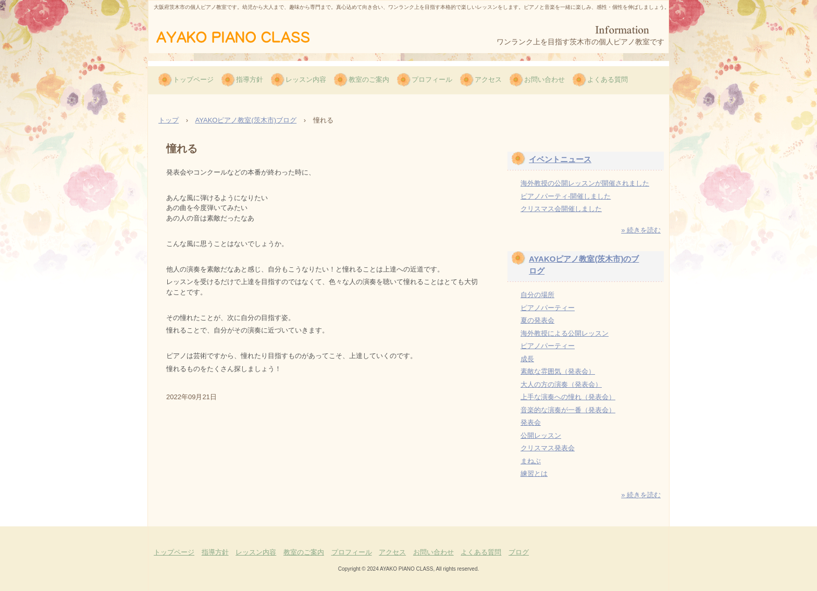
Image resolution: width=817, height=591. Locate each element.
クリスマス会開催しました (561, 209)
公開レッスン (541, 435)
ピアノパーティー (548, 308)
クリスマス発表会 (548, 448)
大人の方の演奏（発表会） (561, 384)
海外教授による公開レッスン (565, 333)
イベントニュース (560, 159)
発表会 (531, 422)
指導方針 (249, 79)
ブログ (519, 552)
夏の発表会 (537, 320)
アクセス (488, 79)
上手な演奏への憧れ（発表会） (568, 397)
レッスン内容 (306, 79)
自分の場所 (537, 295)
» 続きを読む (641, 230)
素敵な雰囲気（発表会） (558, 371)
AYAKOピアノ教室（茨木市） (248, 36)
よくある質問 (607, 79)
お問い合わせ (544, 79)
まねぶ (531, 461)
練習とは (534, 473)
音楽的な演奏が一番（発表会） (568, 410)
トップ (168, 120)
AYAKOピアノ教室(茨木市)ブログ (246, 120)
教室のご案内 (369, 79)
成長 (527, 359)
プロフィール (432, 79)
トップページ (193, 79)
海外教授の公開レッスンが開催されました (585, 183)
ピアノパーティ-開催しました (566, 196)
